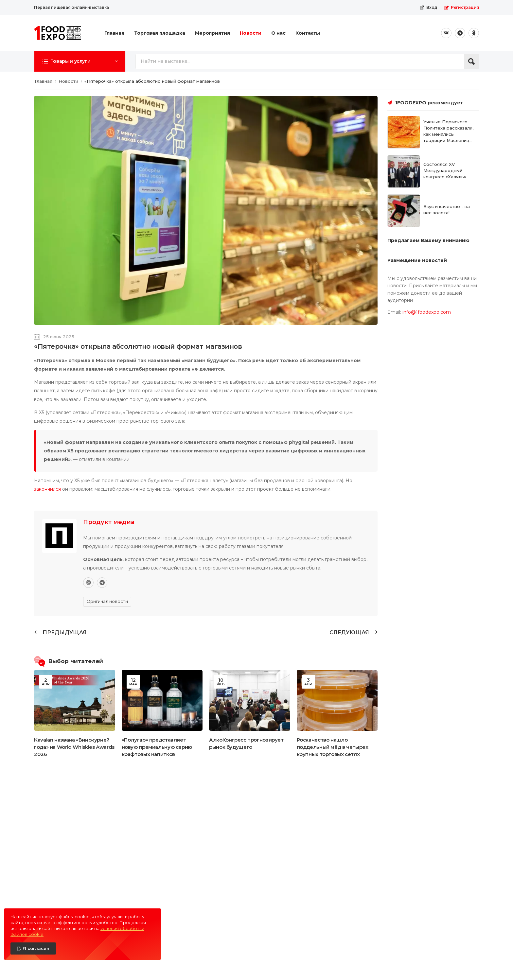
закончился (47, 489)
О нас (278, 33)
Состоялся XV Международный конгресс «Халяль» (444, 170)
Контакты (307, 33)
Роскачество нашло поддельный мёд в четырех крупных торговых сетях (332, 747)
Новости (250, 33)
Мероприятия (212, 33)
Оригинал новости (107, 601)
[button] (80, 61)
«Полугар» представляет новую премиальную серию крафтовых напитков (157, 747)
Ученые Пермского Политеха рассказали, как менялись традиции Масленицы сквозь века (448, 134)
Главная (114, 33)
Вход (428, 7)
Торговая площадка (159, 33)
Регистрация (461, 7)
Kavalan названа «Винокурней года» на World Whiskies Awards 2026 (74, 747)
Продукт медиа (108, 522)
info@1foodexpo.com (426, 312)
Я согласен (36, 948)
